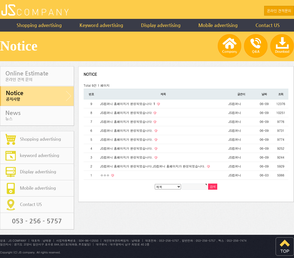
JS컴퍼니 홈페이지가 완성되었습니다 (128, 103)
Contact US (267, 25)
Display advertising (161, 25)
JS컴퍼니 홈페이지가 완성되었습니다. (127, 130)
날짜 (264, 94)
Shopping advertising (39, 25)
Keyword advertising (101, 25)
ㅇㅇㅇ (105, 175)
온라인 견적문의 (279, 11)
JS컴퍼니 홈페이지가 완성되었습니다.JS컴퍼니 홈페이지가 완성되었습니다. (153, 166)
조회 (281, 94)
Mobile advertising (218, 25)
